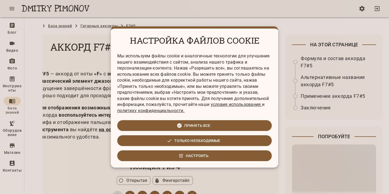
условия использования (236, 104)
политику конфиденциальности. (151, 110)
